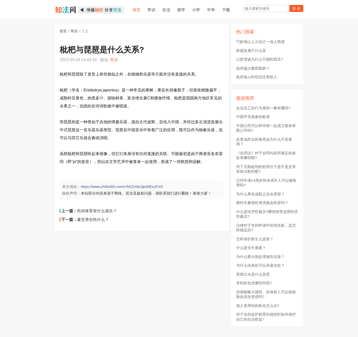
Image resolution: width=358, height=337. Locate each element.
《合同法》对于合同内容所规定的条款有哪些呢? (266, 155)
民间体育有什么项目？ (97, 211)
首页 (63, 31)
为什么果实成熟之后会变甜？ (260, 194)
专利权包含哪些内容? (254, 283)
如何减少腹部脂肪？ (253, 68)
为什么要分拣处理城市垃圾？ (260, 256)
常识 (74, 31)
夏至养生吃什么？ (93, 219)
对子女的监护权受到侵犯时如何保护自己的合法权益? (266, 316)
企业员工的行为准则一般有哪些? (263, 108)
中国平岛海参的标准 (253, 117)
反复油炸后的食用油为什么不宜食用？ (264, 141)
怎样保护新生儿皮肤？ (254, 239)
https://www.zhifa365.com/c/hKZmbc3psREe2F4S (122, 186)
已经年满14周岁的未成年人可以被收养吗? (266, 182)
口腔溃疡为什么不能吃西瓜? (259, 59)
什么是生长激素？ (251, 248)
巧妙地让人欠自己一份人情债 (260, 42)
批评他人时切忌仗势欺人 (256, 77)
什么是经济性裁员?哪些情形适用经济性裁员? (267, 214)
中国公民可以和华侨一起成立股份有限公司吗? (266, 128)
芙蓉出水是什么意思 (253, 274)
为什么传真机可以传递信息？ (260, 265)
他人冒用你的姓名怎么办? (257, 305)
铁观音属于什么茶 (251, 50)
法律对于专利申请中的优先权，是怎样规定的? (266, 227)
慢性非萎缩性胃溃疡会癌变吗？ (262, 203)
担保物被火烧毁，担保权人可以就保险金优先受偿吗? (266, 294)
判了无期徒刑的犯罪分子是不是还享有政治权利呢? (266, 169)
